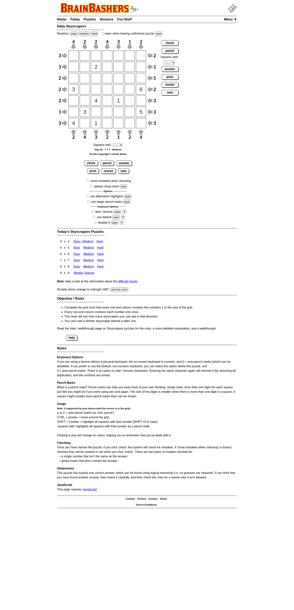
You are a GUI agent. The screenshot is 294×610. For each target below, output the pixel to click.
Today (75, 19)
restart (108, 171)
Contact (153, 499)
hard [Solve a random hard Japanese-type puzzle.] (94, 33)
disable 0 (104, 222)
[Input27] (141, 67)
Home (61, 19)
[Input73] (96, 123)
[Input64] (107, 112)
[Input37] (141, 78)
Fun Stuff (124, 19)
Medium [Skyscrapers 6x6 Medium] (88, 254)
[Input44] (107, 89)
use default (104, 217)
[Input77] (141, 123)
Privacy (141, 499)
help (72, 338)
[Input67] (141, 112)
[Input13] (96, 56)
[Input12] (85, 56)
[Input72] (85, 123)
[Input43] (96, 89)
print (93, 171)
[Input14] (107, 56)
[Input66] (130, 112)
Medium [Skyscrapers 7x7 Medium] (88, 260)
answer (124, 163)
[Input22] (85, 67)
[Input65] (118, 112)
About (163, 499)
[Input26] (130, 67)
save (158, 33)
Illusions (106, 19)
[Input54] (107, 101)
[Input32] (85, 78)
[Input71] (73, 123)
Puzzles (90, 19)
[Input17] (141, 56)
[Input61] (73, 112)
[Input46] (130, 89)
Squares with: (102, 144)
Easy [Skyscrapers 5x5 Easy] (77, 248)
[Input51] (73, 101)
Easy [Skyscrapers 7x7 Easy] (77, 260)
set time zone (119, 290)
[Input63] (96, 112)
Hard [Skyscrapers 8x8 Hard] (100, 267)
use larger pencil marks (106, 201)
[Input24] (107, 67)
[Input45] (118, 89)
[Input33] (96, 78)
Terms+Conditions (146, 505)
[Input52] (85, 101)
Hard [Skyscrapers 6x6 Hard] (100, 254)
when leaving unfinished (132, 33)
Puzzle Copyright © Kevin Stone (107, 154)
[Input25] (118, 67)
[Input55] (118, 101)
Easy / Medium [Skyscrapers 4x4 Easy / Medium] (83, 241)
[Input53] (96, 101)
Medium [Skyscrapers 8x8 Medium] (88, 267)
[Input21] (73, 67)
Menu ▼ (230, 19)
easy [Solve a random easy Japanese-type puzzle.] (73, 33)
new (123, 171)
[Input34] (107, 78)
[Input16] (130, 56)
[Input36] (130, 78)
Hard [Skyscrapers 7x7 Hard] (100, 260)
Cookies (130, 499)
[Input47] (141, 89)
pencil (107, 163)
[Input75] (118, 123)
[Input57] (141, 101)
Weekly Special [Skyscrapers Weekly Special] (84, 273)
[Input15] (118, 56)
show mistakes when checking (111, 180)
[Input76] (130, 123)
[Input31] (73, 78)
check (91, 163)
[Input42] (85, 89)
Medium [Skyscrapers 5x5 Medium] (88, 248)
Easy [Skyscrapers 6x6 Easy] (77, 254)
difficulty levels (127, 282)
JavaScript (90, 489)
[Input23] (96, 67)
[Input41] (73, 89)
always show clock (106, 186)
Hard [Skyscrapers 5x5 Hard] (100, 248)
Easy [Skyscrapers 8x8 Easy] (77, 267)
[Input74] (107, 123)
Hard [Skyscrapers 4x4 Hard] (100, 241)
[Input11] (73, 56)
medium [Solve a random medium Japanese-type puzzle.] (84, 33)
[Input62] (85, 112)
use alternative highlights (106, 196)
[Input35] (118, 78)
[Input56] (130, 101)
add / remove (104, 211)
